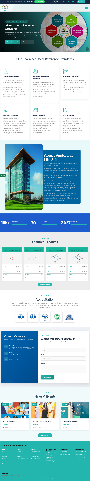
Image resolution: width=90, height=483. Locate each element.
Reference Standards (10, 115)
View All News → (45, 437)
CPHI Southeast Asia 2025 (70, 423)
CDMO (3, 462)
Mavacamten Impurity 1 (56, 251)
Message (43, 364)
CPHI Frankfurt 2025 (9, 423)
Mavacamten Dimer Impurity (78, 251)
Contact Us (19, 458)
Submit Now (47, 379)
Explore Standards (12, 42)
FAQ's (18, 455)
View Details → (5, 278)
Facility (4, 460)
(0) (73, 1)
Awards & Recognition (36, 462)
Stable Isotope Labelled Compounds (41, 77)
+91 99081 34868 (28, 1)
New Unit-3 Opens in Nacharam (42, 423)
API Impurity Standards (11, 76)
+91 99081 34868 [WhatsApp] (39, 1)
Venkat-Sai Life (35, 458)
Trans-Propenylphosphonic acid (12, 251)
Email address (44, 347)
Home (3, 453)
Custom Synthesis (39, 115)
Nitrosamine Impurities (70, 76)
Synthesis (33, 455)
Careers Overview (35, 460)
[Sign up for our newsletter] (9, 477)
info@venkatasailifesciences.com (13, 1)
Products (4, 458)
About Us (4, 455)
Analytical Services (35, 453)
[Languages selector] (56, 2)
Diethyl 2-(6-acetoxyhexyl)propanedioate (34, 251)
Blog (3, 465)
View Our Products (27, 42)
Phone (42, 356)
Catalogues (19, 453)
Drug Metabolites (68, 115)
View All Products (45, 285)
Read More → (7, 426)
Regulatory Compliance (22, 460)
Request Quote (81, 1)
